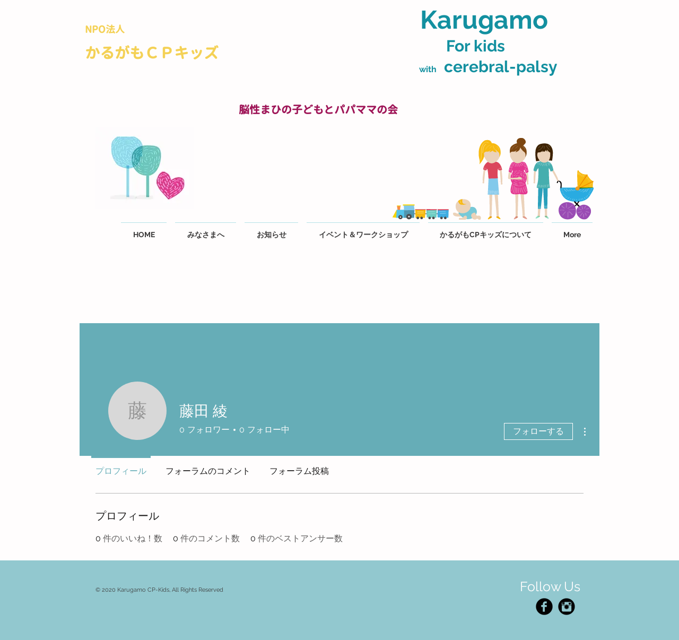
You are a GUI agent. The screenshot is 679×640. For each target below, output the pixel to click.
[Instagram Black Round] (566, 606)
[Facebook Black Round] (544, 606)
